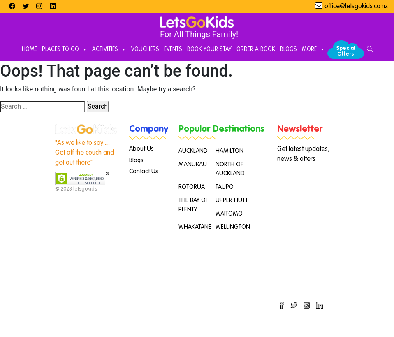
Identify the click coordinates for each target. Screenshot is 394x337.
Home (29, 49)
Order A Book (255, 49)
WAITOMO (229, 214)
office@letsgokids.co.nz (356, 6)
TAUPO (225, 187)
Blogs (288, 49)
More (313, 50)
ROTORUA (191, 187)
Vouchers (145, 49)
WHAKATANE (194, 227)
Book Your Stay (209, 49)
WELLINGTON (233, 227)
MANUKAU (192, 164)
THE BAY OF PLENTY (193, 205)
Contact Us (143, 171)
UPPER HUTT (232, 200)
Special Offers (345, 51)
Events (173, 49)
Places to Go (64, 50)
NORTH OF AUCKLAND (230, 169)
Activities (109, 50)
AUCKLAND (193, 151)
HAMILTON (229, 151)
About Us (141, 149)
